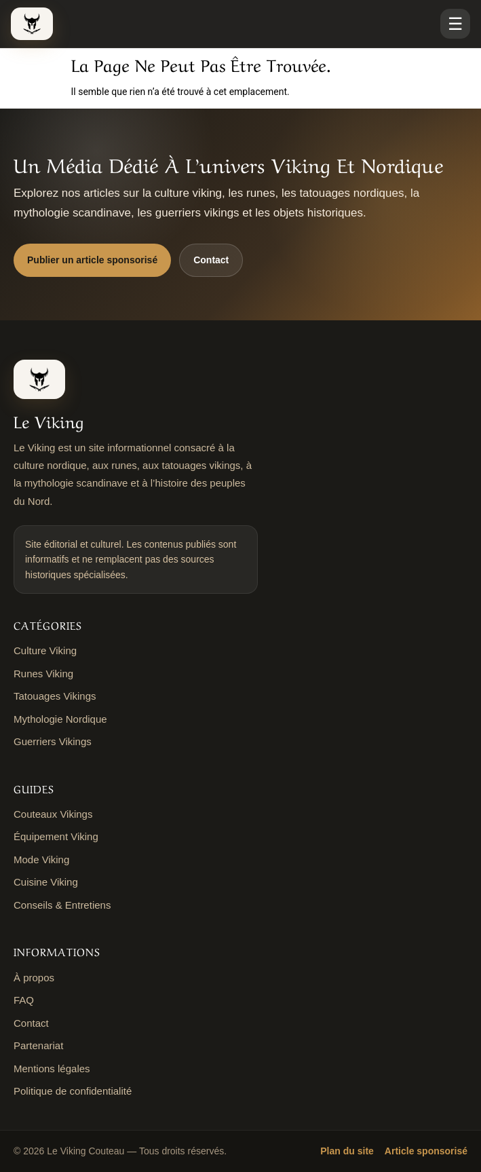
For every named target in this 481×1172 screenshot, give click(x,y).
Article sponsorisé (426, 1151)
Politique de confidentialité (73, 1091)
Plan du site (347, 1151)
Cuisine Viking (46, 882)
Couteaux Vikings (53, 814)
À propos (34, 977)
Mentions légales (52, 1068)
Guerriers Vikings (53, 741)
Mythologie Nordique (60, 719)
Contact (211, 259)
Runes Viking (43, 673)
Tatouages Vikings (55, 696)
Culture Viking (45, 650)
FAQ (24, 1000)
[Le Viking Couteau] (32, 23)
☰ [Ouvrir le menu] (455, 23)
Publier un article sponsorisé (92, 259)
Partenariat (38, 1045)
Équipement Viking (56, 836)
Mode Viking (41, 859)
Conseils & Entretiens (62, 905)
